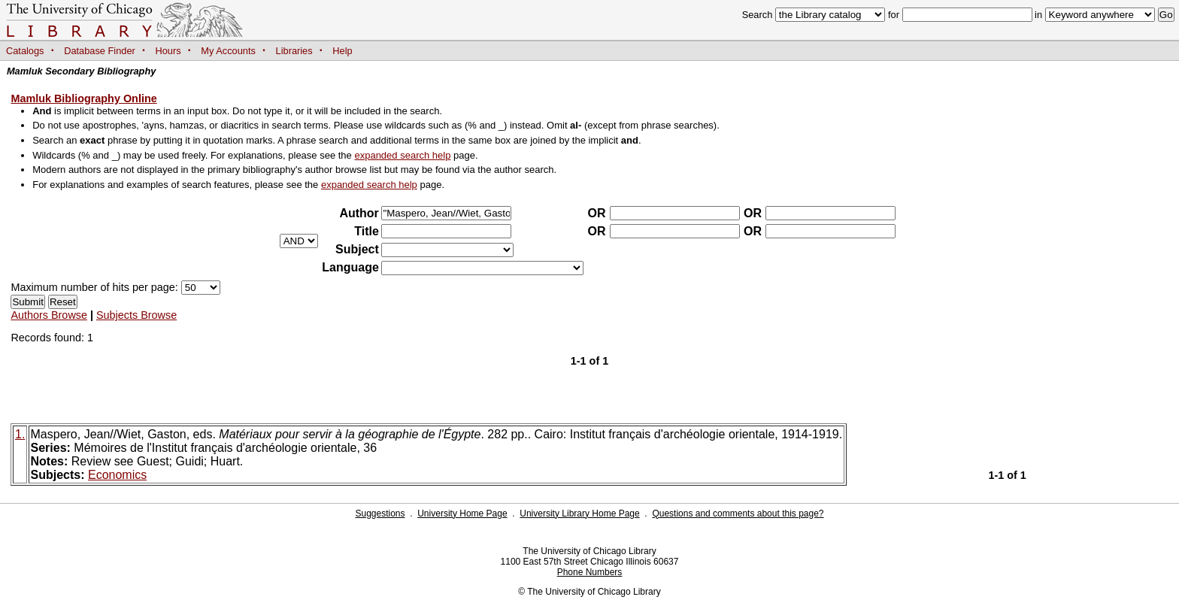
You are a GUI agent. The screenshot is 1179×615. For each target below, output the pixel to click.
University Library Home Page (579, 513)
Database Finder (99, 50)
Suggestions (380, 513)
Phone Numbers (590, 572)
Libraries (294, 50)
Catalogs (25, 50)
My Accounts (228, 50)
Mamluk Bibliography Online (83, 98)
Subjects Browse (136, 315)
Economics (117, 474)
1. (20, 434)
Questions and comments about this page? (737, 513)
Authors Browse (49, 315)
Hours (168, 50)
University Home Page (462, 513)
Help (342, 50)
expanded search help (402, 155)
